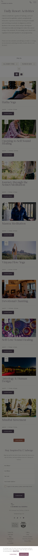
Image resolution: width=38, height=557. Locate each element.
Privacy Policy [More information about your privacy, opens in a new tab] (16, 551)
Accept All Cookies (24, 554)
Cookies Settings (13, 554)
